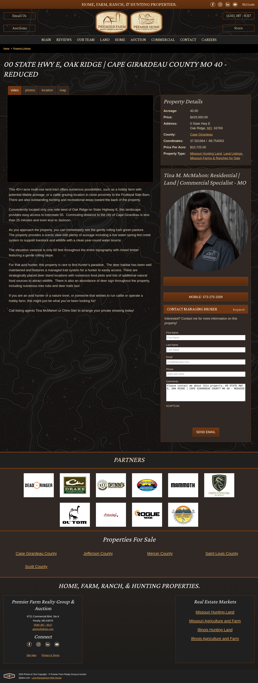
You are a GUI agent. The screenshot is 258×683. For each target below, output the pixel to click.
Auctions (19, 28)
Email (168, 357)
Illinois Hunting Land (215, 630)
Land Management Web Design (47, 678)
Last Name (171, 345)
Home (6, 48)
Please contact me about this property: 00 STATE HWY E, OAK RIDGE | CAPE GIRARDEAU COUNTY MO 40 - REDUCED (205, 393)
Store (238, 28)
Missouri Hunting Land (206, 153)
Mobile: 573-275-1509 (206, 297)
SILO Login (248, 4)
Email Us (19, 15)
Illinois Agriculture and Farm (215, 639)
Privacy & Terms (50, 655)
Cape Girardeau (201, 134)
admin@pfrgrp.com (42, 629)
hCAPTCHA (171, 406)
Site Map (31, 655)
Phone (168, 369)
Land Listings (232, 153)
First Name (171, 333)
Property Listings (22, 48)
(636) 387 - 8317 (238, 15)
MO (209, 128)
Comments (171, 382)
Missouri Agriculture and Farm (215, 621)
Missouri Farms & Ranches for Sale (215, 158)
